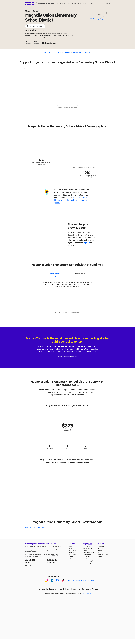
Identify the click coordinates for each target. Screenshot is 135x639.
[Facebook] (57, 580)
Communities (101, 548)
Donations (77, 52)
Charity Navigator (30, 556)
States (27, 11)
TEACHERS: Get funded (63, 3)
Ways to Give (87, 544)
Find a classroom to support (46, 3)
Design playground (103, 554)
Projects (47, 52)
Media (99, 550)
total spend (55, 274)
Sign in (108, 3)
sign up (87, 243)
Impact (70, 548)
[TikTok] (63, 580)
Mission (71, 546)
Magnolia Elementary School (35, 527)
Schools (87, 52)
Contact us (100, 556)
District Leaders (71, 589)
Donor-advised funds (88, 552)
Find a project (86, 546)
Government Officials (90, 589)
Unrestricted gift (87, 563)
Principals (61, 589)
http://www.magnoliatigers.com (98, 19)
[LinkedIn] (51, 580)
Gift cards (85, 550)
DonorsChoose (30, 3)
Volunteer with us (87, 559)
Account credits (87, 548)
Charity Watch (54, 554)
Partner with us (76, 3)
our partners (86, 594)
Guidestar (39, 556)
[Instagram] (46, 580)
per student (80, 274)
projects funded (56, 561)
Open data (100, 552)
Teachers (52, 589)
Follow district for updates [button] (35, 26)
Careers (71, 556)
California (36, 11)
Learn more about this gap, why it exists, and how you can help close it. (70, 200)
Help (92, 3)
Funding (67, 52)
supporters (35, 561)
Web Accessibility (73, 559)
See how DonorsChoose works (67, 356)
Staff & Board (72, 554)
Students (57, 52)
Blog (103, 550)
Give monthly (86, 556)
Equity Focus (72, 550)
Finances (71, 552)
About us (85, 3)
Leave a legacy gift (88, 561)
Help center (101, 546)
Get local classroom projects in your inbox (81, 580)
